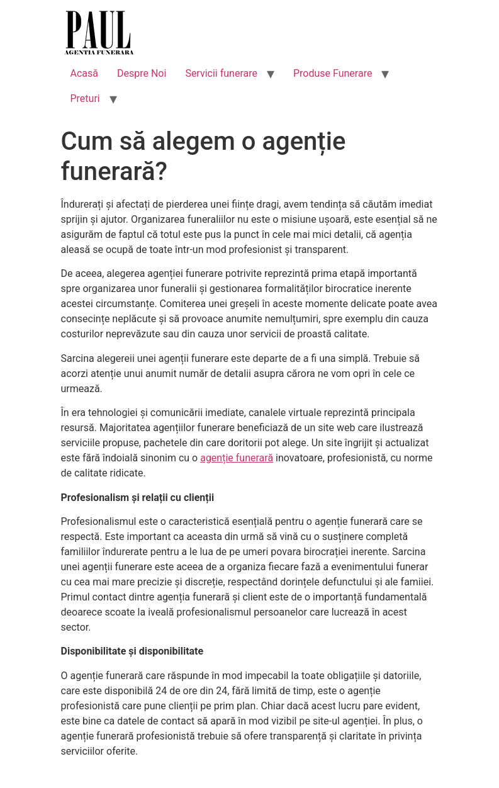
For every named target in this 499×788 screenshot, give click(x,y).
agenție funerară (236, 458)
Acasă (84, 73)
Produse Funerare (332, 73)
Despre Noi (141, 73)
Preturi (85, 98)
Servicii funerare (221, 73)
